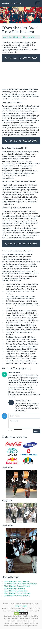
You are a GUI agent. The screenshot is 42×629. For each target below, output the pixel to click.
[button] (3, 15)
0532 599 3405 (21, 606)
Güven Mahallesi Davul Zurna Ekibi (17, 581)
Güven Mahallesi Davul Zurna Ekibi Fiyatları (20, 584)
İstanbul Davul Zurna (11, 3)
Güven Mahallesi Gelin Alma (14, 588)
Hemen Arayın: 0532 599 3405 (21, 58)
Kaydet (36, 431)
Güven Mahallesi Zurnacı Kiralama (16, 596)
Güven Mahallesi (29, 37)
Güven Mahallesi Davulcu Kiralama (17, 586)
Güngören (16, 37)
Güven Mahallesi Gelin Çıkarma (15, 591)
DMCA (21, 611)
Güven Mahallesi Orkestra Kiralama (17, 593)
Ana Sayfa (7, 37)
